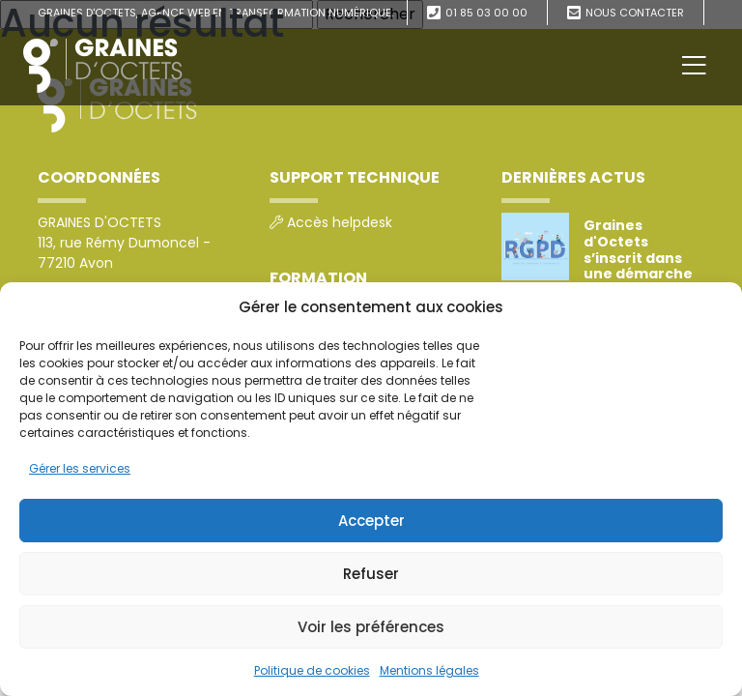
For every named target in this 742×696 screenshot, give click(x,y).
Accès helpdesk (339, 222)
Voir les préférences (371, 627)
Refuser (371, 574)
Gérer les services (79, 468)
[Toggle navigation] (694, 65)
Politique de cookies (312, 670)
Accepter (371, 520)
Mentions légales (429, 670)
